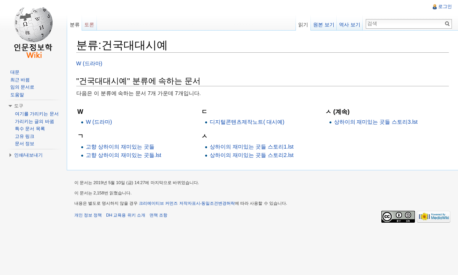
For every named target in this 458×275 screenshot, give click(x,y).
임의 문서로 (22, 87)
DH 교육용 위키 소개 (125, 215)
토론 (90, 25)
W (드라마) (90, 63)
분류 (75, 25)
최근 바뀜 (20, 79)
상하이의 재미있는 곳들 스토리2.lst (252, 155)
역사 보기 (349, 25)
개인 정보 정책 (88, 215)
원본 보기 (323, 25)
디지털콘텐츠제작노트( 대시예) (247, 122)
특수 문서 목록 (30, 128)
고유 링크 (24, 136)
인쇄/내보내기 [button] (28, 155)
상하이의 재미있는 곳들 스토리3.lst (376, 122)
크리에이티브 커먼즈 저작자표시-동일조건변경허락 (188, 203)
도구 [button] (18, 105)
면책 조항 (159, 215)
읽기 (303, 25)
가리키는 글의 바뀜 (34, 121)
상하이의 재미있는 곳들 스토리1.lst (252, 147)
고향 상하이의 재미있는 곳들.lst (124, 155)
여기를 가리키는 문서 (37, 113)
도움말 (17, 94)
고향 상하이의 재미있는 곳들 (120, 147)
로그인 (445, 6)
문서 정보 (24, 143)
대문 (14, 72)
